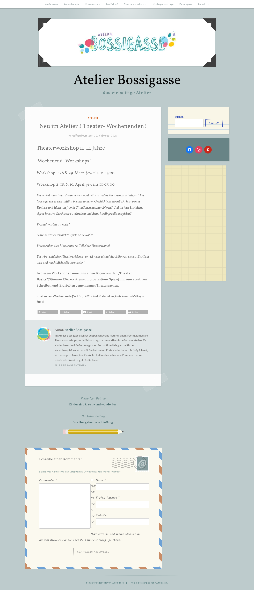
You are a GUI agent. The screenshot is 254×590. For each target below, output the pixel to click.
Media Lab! (112, 4)
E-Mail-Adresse (107, 498)
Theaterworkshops (134, 4)
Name (101, 480)
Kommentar (48, 480)
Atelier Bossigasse (127, 80)
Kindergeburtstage (163, 4)
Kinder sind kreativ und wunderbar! (93, 401)
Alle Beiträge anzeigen (70, 365)
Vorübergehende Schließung (93, 419)
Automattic (161, 582)
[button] (48, 312)
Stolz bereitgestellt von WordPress (105, 582)
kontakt (202, 4)
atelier (93, 117)
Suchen (179, 116)
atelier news (51, 4)
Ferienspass (185, 4)
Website (101, 515)
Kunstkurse (91, 4)
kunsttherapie (71, 4)
